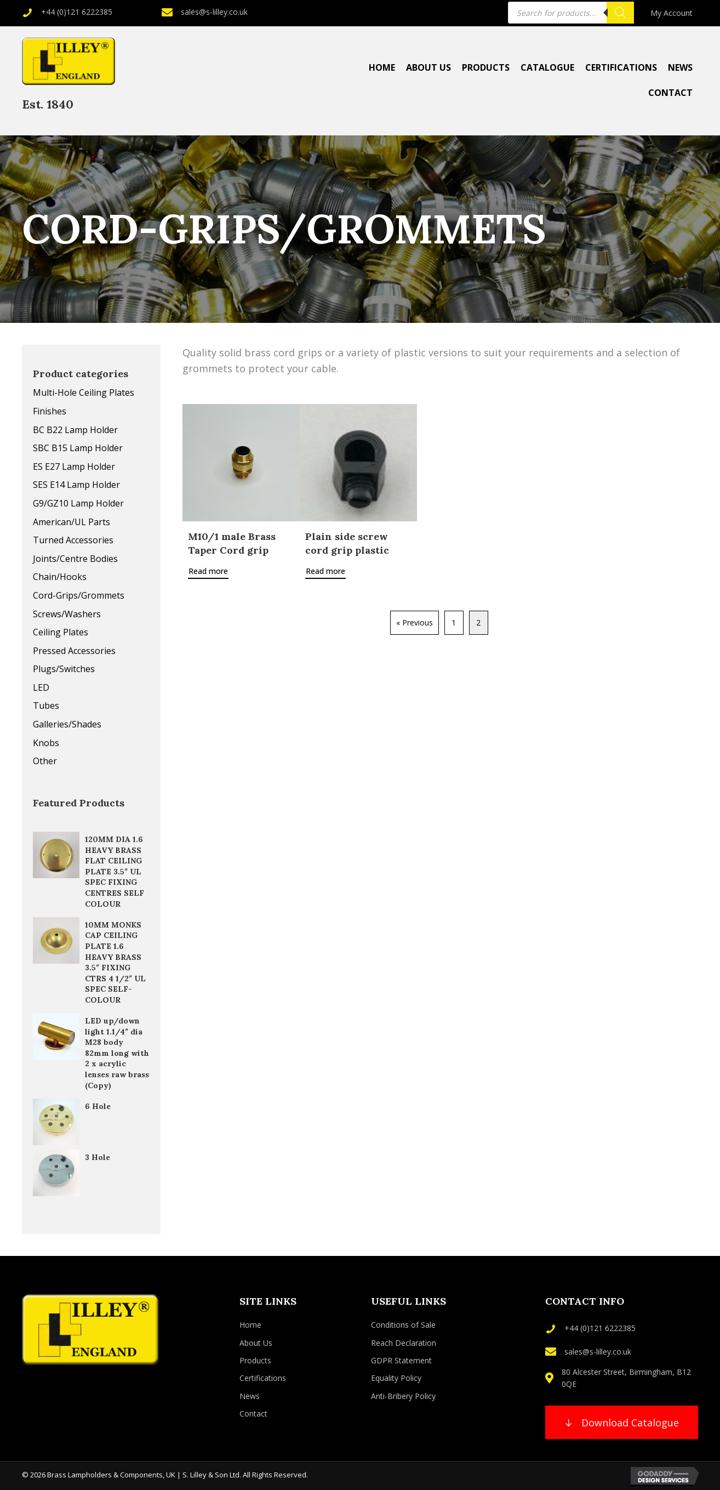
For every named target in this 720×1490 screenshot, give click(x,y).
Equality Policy (396, 1378)
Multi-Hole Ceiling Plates (83, 392)
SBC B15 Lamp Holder (78, 448)
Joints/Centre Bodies (75, 559)
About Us (255, 1343)
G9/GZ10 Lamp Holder (78, 503)
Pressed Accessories (74, 651)
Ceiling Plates (60, 632)
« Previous (414, 622)
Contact (253, 1413)
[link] (671, 13)
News (249, 1396)
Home (250, 1325)
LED (41, 687)
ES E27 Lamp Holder (74, 466)
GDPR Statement (401, 1360)
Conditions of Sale (403, 1325)
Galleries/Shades (67, 724)
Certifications (262, 1378)
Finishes (49, 411)
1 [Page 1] (454, 622)
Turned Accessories (73, 540)
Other (45, 761)
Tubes (46, 705)
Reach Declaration (403, 1343)
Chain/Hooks (60, 577)
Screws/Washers (67, 614)
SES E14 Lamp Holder (76, 485)
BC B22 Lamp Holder (75, 430)
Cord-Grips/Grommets (78, 595)
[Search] (620, 13)
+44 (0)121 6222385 (76, 12)
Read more (208, 571)
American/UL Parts (71, 522)
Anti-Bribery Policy (403, 1396)
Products (255, 1360)
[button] (621, 1422)
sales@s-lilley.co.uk (214, 12)
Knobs (46, 743)
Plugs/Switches (64, 669)
